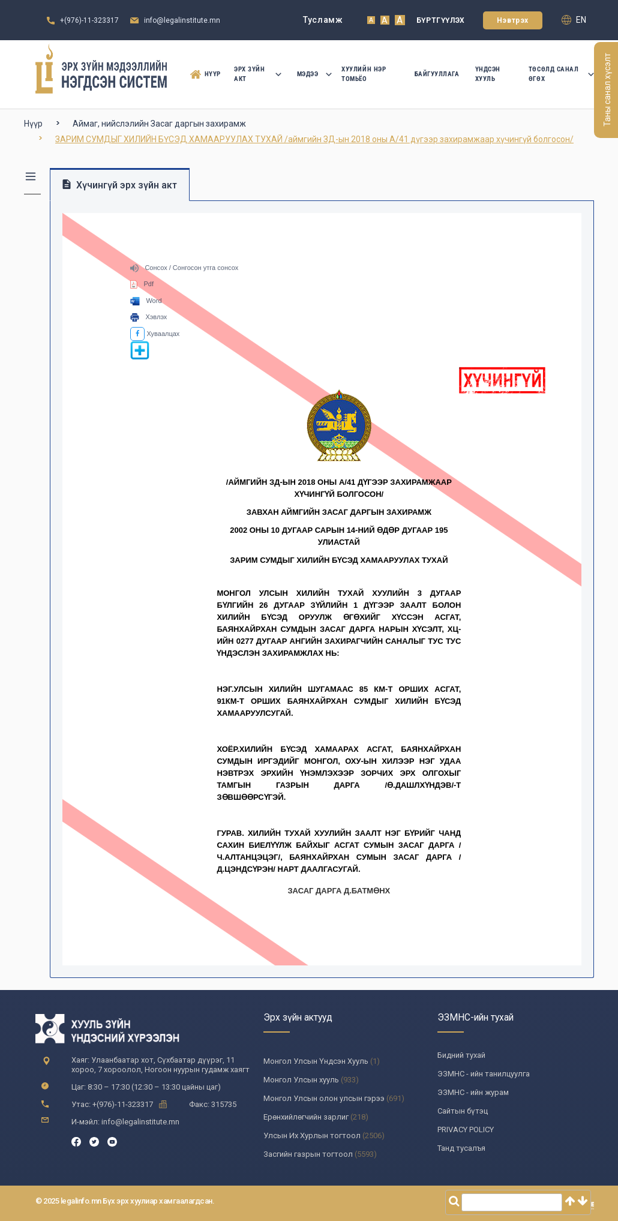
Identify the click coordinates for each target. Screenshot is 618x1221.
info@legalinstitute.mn (182, 20)
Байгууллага (437, 74)
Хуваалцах (154, 333)
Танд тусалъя (461, 1148)
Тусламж (323, 20)
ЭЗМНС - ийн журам (473, 1092)
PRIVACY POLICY (465, 1129)
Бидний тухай (461, 1055)
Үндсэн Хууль (487, 74)
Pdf (142, 283)
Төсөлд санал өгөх (561, 74)
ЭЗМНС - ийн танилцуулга (483, 1073)
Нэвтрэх (513, 20)
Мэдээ (311, 74)
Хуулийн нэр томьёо (363, 74)
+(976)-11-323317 (89, 20)
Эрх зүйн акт (257, 74)
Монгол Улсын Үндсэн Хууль (315, 1061)
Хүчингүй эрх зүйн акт (119, 185)
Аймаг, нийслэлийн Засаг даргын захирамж (159, 123)
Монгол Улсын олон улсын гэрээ (324, 1098)
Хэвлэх (148, 316)
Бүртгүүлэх (440, 20)
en (574, 20)
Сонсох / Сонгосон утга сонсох (184, 267)
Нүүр (202, 74)
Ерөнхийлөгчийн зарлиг (306, 1116)
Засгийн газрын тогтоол (308, 1154)
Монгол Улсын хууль (301, 1079)
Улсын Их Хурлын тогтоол (312, 1135)
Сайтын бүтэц (462, 1110)
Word (145, 300)
